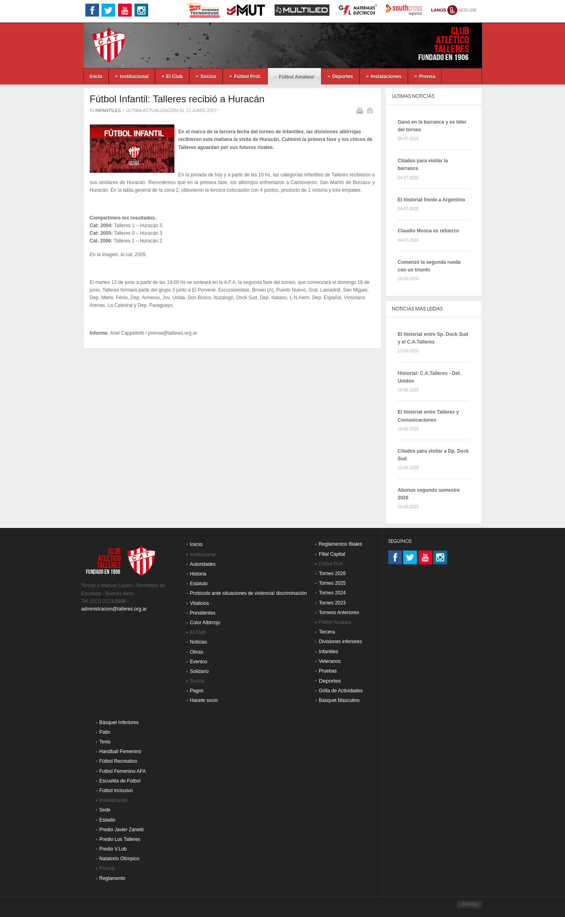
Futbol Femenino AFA (122, 771)
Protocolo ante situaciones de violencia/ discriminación (248, 593)
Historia (198, 574)
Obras (196, 652)
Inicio (196, 544)
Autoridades (203, 564)
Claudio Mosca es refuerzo (428, 231)
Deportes (330, 681)
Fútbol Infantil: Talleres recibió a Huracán (177, 98)
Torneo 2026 (332, 573)
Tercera (327, 632)
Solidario (199, 671)
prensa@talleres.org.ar (172, 333)
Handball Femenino (120, 751)
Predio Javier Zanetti (121, 829)
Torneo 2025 (332, 583)
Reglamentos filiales (340, 544)
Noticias (198, 642)
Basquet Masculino (339, 700)
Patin (104, 732)
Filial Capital (332, 554)
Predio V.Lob (113, 849)
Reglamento (112, 878)
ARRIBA (469, 904)
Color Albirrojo (205, 622)
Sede (105, 810)
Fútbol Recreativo (118, 761)
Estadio (107, 820)
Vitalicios (199, 603)
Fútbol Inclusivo (116, 790)
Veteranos (330, 661)
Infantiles (108, 110)
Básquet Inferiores (119, 722)
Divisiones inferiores (340, 641)
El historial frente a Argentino (432, 200)
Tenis (105, 742)
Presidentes (202, 613)
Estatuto (199, 583)
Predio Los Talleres (120, 839)
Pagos (197, 690)
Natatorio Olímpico (119, 858)
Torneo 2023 (332, 603)
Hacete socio (204, 700)
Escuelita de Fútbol (120, 781)
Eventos (198, 661)
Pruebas (328, 671)
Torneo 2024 (332, 593)
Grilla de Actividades (341, 690)
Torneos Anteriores (339, 612)
